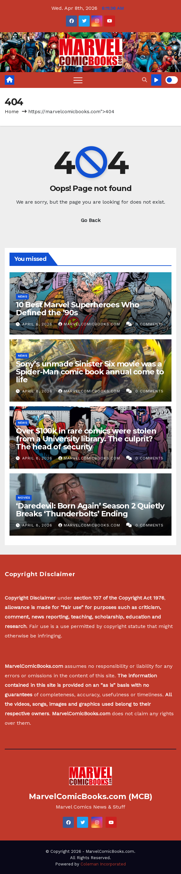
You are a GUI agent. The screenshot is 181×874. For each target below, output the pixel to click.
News (22, 296)
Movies (24, 497)
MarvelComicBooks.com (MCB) (90, 796)
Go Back (90, 220)
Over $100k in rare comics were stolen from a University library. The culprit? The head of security (86, 438)
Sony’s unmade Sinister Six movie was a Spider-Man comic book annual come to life (90, 371)
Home (12, 111)
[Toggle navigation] (78, 80)
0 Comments (149, 324)
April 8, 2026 (38, 324)
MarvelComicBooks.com (90, 324)
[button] (144, 80)
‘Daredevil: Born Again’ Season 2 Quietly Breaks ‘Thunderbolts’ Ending (90, 509)
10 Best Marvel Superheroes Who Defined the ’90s (77, 308)
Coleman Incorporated (103, 864)
